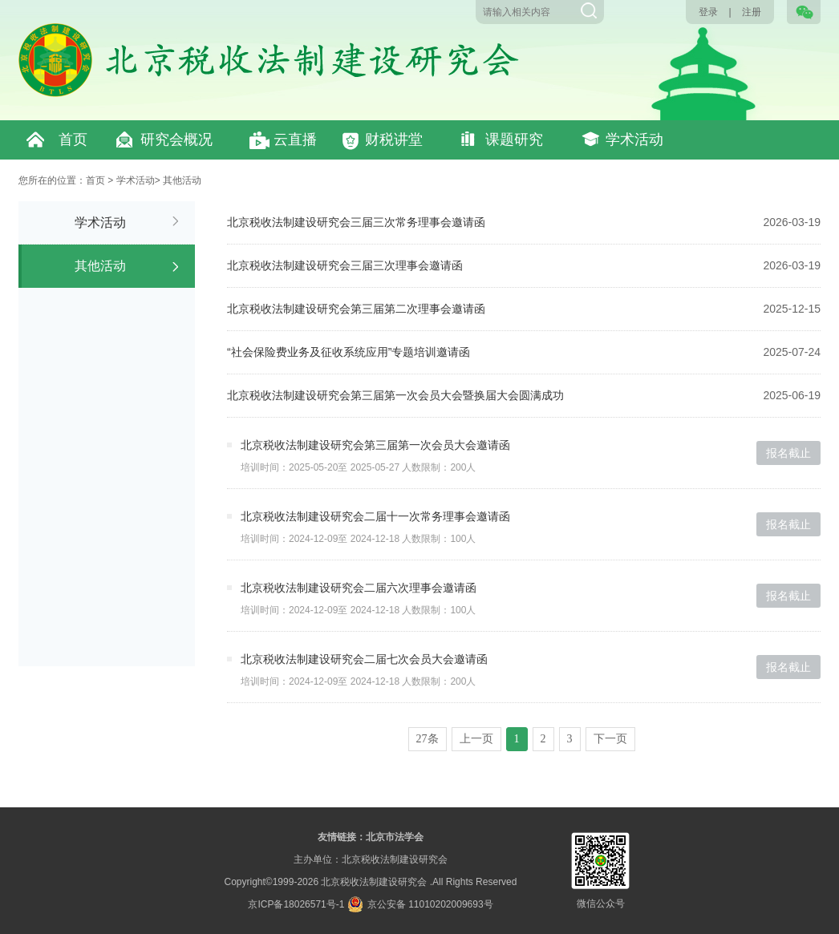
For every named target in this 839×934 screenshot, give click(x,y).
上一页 (476, 739)
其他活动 (182, 180)
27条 (427, 739)
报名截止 (788, 453)
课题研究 (514, 139)
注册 (751, 12)
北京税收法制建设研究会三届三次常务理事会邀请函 (356, 222)
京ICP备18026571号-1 (296, 904)
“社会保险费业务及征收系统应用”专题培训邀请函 (348, 352)
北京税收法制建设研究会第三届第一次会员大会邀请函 (375, 445)
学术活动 (634, 139)
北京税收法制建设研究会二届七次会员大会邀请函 (364, 659)
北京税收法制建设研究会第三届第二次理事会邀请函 (356, 308)
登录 (708, 12)
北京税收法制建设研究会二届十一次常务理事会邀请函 (375, 516)
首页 (73, 139)
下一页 (610, 739)
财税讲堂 (394, 139)
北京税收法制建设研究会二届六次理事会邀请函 (358, 587)
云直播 (295, 139)
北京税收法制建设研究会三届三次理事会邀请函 (345, 265)
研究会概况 (176, 139)
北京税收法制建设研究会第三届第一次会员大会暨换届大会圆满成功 (395, 395)
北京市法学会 (395, 837)
